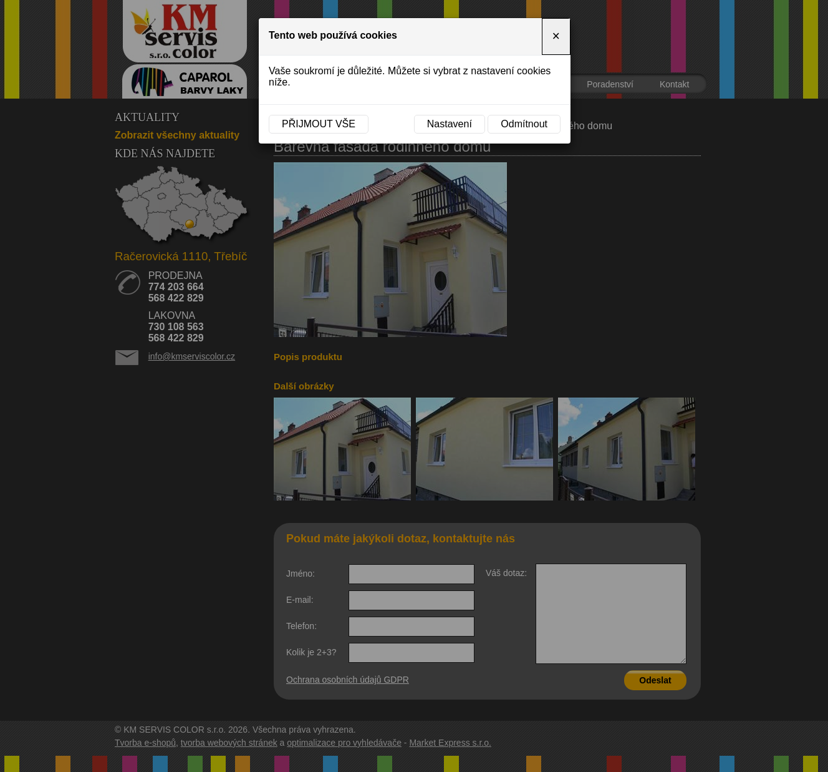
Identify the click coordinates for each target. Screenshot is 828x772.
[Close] (556, 36)
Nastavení (449, 124)
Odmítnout (524, 124)
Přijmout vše (318, 124)
